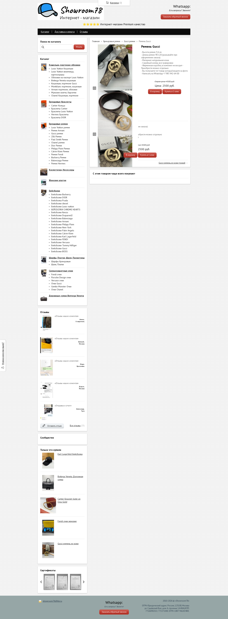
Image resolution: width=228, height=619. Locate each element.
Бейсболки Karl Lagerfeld (63, 236)
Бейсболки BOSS (59, 251)
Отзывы (84, 31)
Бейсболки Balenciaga (62, 218)
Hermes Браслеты (60, 114)
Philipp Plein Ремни (60, 148)
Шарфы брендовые (61, 261)
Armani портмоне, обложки (64, 89)
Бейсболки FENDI (59, 239)
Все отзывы (75, 425)
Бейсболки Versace (60, 242)
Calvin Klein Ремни (60, 151)
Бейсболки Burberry (61, 194)
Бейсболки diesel (59, 203)
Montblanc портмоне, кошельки (66, 86)
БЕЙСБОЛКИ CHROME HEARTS (65, 209)
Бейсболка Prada (59, 200)
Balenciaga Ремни (59, 160)
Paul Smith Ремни (59, 139)
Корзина (114, 2)
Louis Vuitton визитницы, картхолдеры (62, 73)
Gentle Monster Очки (61, 286)
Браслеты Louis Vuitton (62, 111)
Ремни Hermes (58, 163)
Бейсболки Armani (60, 221)
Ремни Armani (57, 130)
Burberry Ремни (58, 157)
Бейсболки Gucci (59, 248)
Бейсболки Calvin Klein (62, 233)
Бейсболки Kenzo (59, 212)
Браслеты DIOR (58, 117)
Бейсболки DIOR (59, 197)
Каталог (45, 31)
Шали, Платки (57, 264)
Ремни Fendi (57, 154)
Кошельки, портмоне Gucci (64, 83)
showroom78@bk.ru (52, 601)
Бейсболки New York (61, 227)
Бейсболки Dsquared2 (62, 215)
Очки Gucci (56, 283)
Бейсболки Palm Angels (62, 230)
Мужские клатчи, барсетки (63, 92)
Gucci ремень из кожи (68, 543)
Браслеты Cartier (59, 108)
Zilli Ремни (56, 136)
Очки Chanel (57, 289)
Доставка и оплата (64, 31)
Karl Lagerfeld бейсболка (70, 454)
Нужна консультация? (2, 353)
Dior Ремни (56, 145)
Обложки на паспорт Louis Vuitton (67, 77)
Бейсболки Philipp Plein (62, 224)
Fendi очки (56, 274)
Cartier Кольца (58, 105)
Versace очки (57, 280)
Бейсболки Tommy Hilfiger (64, 245)
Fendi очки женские (67, 521)
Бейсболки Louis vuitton (62, 206)
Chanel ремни (58, 142)
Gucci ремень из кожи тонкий (172, 163)
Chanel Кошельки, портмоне (64, 95)
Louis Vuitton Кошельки (62, 68)
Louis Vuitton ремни (60, 127)
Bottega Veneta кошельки (63, 80)
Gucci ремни (57, 133)
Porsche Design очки (61, 277)
